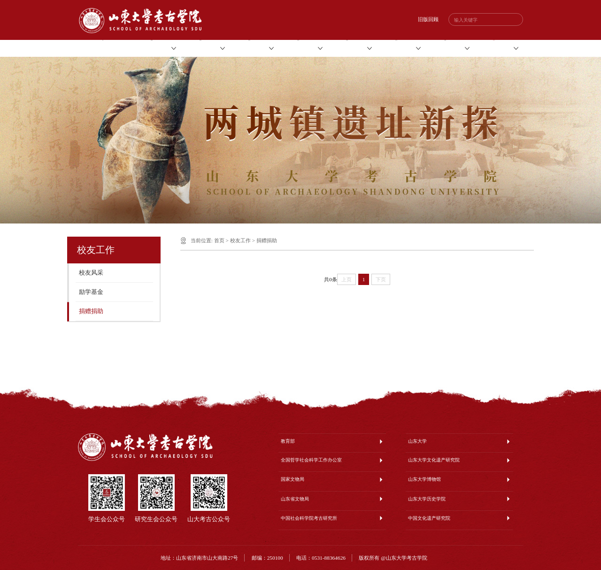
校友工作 (240, 240)
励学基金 (91, 292)
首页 (219, 240)
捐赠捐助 (91, 311)
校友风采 (91, 273)
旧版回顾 (428, 19)
